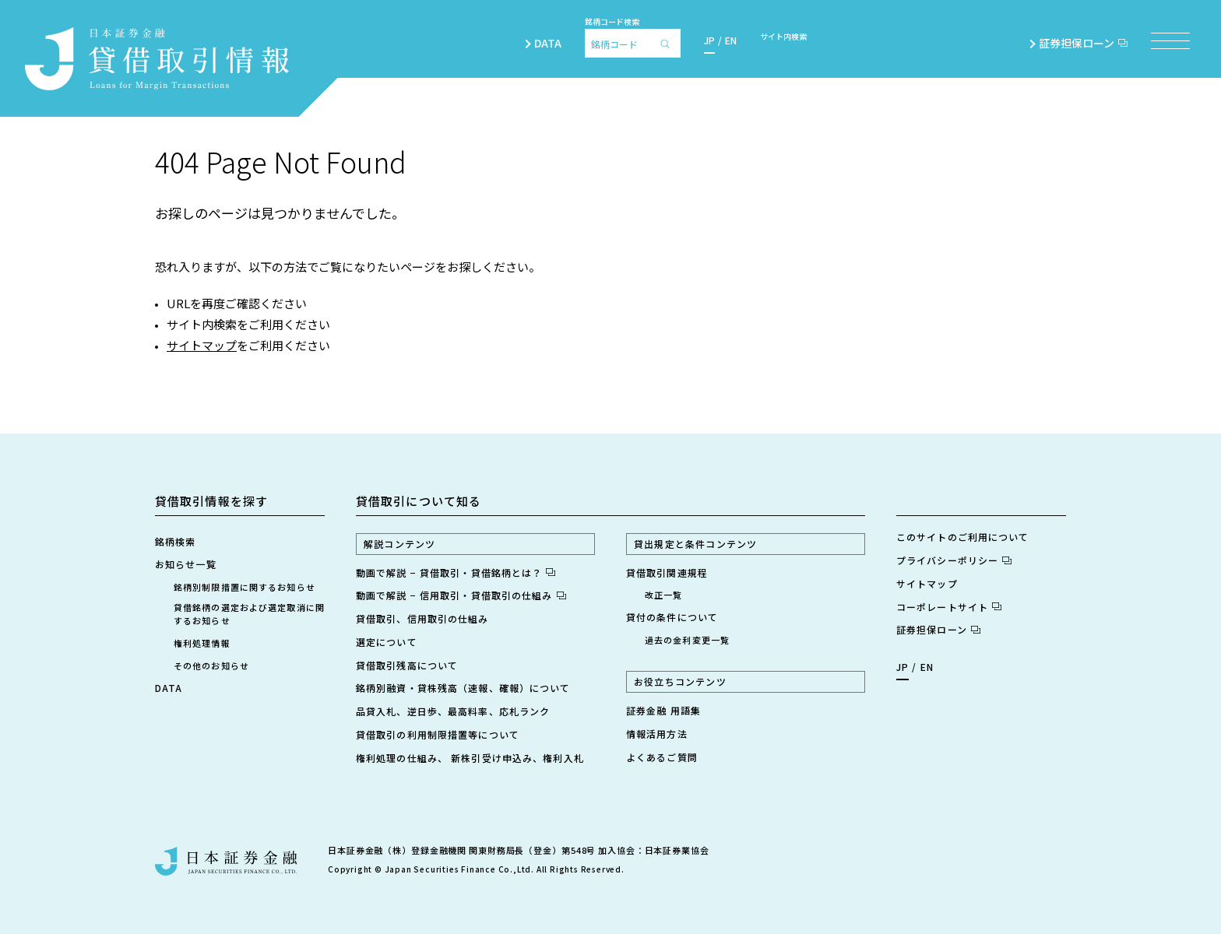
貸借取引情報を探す (211, 501)
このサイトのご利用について (962, 536)
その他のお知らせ (211, 665)
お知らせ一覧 (185, 564)
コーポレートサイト (948, 606)
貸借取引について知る (418, 501)
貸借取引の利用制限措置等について (437, 734)
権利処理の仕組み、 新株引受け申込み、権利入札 (470, 757)
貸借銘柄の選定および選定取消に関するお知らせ (249, 614)
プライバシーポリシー (954, 560)
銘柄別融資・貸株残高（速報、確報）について (463, 687)
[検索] (669, 43)
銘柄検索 (175, 541)
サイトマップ (202, 345)
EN (731, 40)
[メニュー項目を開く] (1170, 41)
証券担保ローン (1083, 43)
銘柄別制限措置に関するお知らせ (244, 587)
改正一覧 (663, 594)
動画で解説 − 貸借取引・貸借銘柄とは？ (455, 572)
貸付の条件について (672, 616)
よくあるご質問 (662, 757)
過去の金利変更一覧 (687, 640)
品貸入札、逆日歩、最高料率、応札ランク (453, 711)
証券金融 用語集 (663, 710)
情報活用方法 (657, 733)
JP (709, 40)
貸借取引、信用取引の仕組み (422, 618)
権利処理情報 (202, 643)
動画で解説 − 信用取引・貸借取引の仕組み (461, 595)
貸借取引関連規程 (667, 572)
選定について (386, 641)
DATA (547, 43)
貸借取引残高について (407, 665)
